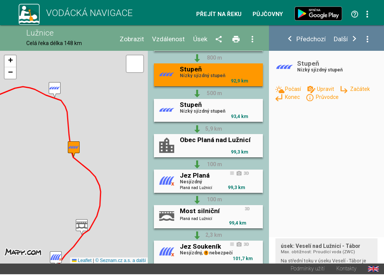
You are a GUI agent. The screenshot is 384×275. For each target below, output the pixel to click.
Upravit (326, 89)
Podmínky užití (308, 269)
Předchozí (311, 39)
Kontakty (346, 269)
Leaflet (81, 261)
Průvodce (327, 97)
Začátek (360, 89)
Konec (293, 97)
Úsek (200, 39)
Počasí (293, 89)
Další (341, 39)
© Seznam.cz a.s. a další (120, 261)
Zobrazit (132, 39)
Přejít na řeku (219, 14)
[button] (56, 259)
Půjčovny (268, 14)
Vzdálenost (168, 39)
